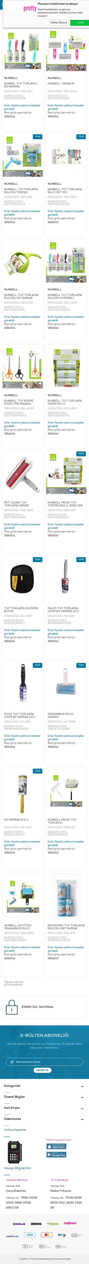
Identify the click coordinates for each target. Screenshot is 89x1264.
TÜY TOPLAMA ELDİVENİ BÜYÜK (21, 610)
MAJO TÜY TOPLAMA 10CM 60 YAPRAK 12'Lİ (63, 610)
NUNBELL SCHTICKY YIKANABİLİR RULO (17, 927)
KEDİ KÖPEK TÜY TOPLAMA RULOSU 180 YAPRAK (66, 927)
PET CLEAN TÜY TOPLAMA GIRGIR (16, 504)
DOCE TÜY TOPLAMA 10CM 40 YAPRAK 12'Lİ (19, 716)
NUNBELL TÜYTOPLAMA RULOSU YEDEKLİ (21, 191)
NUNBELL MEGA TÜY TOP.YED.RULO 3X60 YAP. (65, 504)
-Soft (22, 1259)
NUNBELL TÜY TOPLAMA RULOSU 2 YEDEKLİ (65, 297)
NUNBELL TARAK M (61, 83)
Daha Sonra (59, 22)
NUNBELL (11, 78)
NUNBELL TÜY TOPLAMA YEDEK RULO (65, 402)
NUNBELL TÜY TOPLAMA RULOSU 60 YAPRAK (21, 297)
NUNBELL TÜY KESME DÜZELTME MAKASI (19, 402)
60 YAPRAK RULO (16, 819)
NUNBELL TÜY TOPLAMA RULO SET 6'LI (65, 191)
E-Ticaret (32, 1259)
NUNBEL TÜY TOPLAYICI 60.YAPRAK (20, 85)
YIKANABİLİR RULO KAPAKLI (60, 716)
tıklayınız (9, 116)
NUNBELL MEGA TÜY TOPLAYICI (62, 821)
